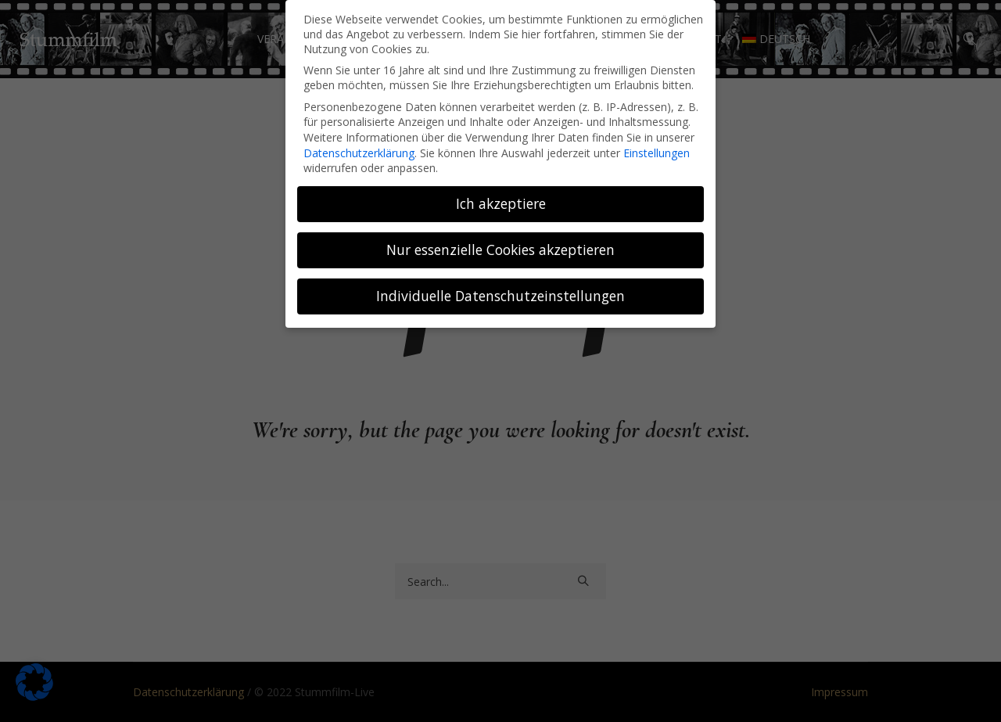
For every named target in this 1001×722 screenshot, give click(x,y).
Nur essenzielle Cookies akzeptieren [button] (500, 249)
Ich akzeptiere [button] (501, 203)
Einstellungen (656, 152)
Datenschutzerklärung (358, 152)
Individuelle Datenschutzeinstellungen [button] (500, 295)
